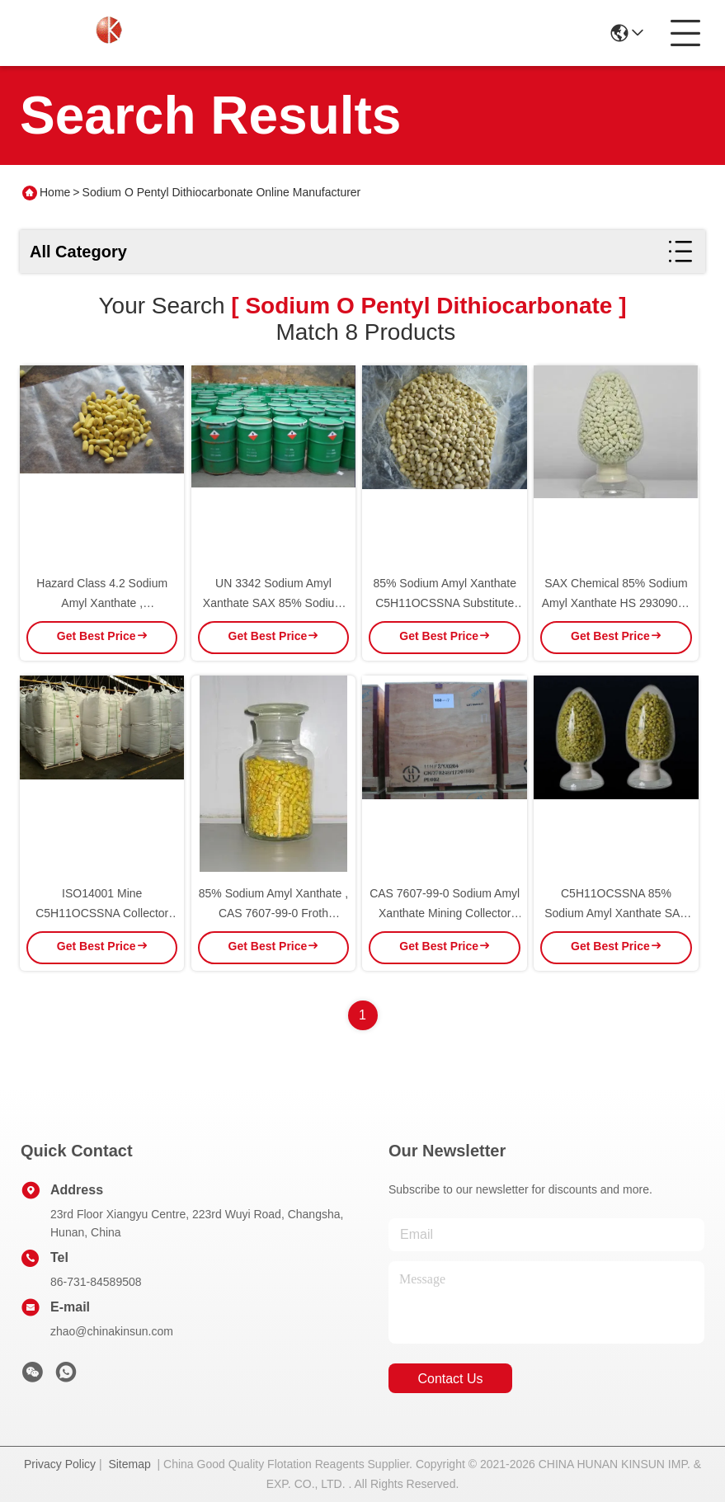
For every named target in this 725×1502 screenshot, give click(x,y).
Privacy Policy (60, 1464)
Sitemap (129, 1464)
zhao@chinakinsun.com (111, 1331)
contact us (450, 1379)
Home (55, 192)
